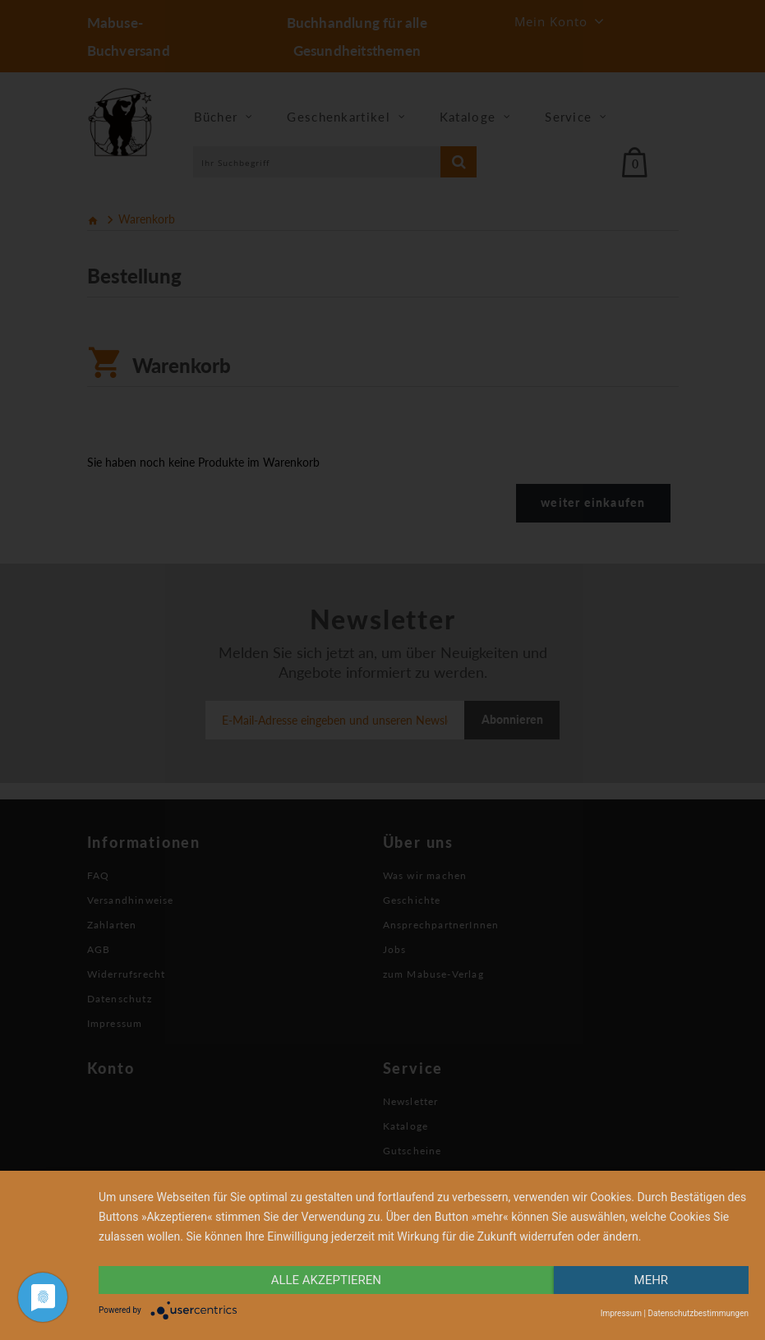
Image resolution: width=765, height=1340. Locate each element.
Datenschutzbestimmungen (698, 1313)
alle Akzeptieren (326, 1280)
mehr (651, 1280)
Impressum (621, 1313)
